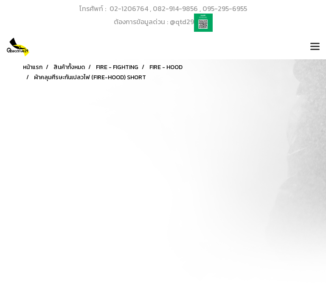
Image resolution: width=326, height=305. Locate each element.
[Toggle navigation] (315, 47)
